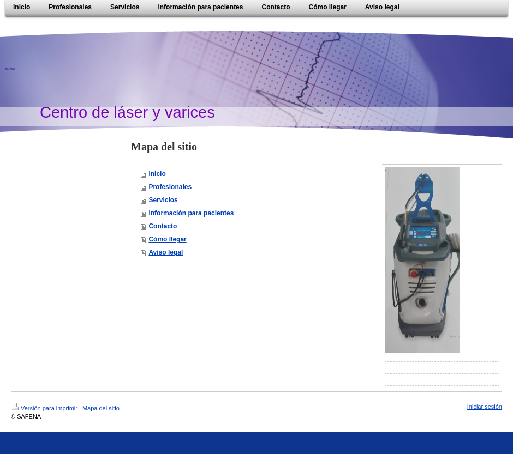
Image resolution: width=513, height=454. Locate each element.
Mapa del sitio (101, 408)
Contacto (162, 226)
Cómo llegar (167, 239)
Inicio (156, 174)
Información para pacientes (191, 213)
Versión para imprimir (44, 408)
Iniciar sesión (484, 406)
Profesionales (170, 187)
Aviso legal (165, 252)
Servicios (162, 200)
